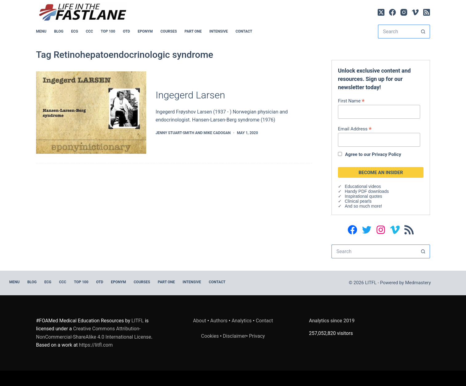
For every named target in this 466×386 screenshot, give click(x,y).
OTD (126, 31)
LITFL (137, 321)
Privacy (257, 336)
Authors (218, 321)
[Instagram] (403, 12)
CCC (89, 31)
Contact (243, 31)
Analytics (241, 321)
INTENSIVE (218, 31)
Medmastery (418, 282)
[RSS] (426, 12)
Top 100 (108, 31)
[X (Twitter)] (381, 12)
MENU (41, 31)
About (199, 321)
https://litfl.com (96, 345)
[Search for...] (397, 31)
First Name (351, 100)
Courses (168, 31)
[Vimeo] (415, 12)
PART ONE (193, 31)
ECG (74, 31)
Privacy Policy (386, 154)
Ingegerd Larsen (190, 95)
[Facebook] (392, 12)
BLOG (58, 31)
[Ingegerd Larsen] (91, 112)
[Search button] (423, 31)
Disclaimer (234, 336)
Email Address (355, 128)
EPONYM (145, 31)
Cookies (210, 336)
